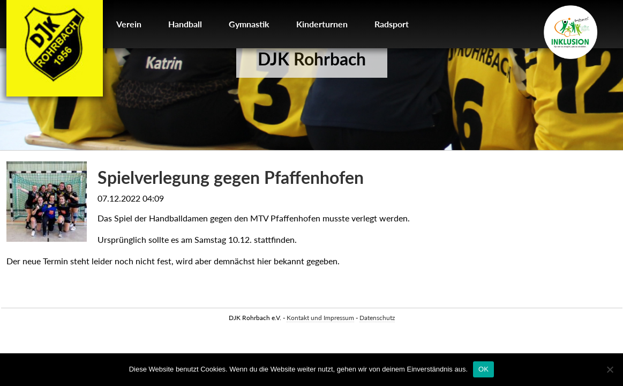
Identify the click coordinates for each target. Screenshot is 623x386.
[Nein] (609, 369)
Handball (185, 24)
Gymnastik (249, 24)
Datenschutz (377, 318)
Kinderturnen (322, 24)
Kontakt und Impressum (320, 318)
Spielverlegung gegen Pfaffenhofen (230, 177)
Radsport (391, 24)
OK (483, 369)
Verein (128, 24)
